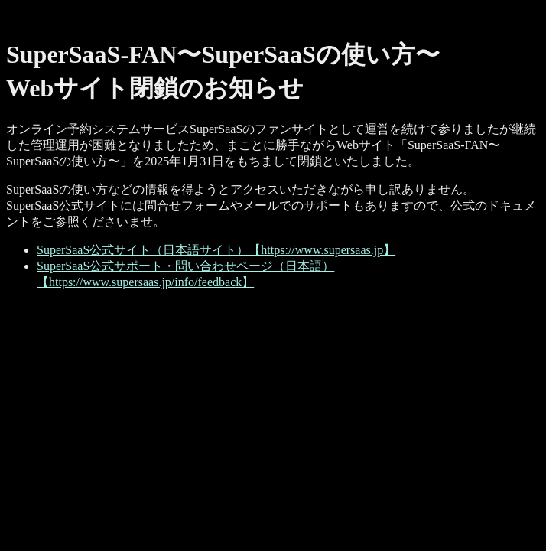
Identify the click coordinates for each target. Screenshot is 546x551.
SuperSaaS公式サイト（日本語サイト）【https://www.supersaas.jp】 (216, 249)
